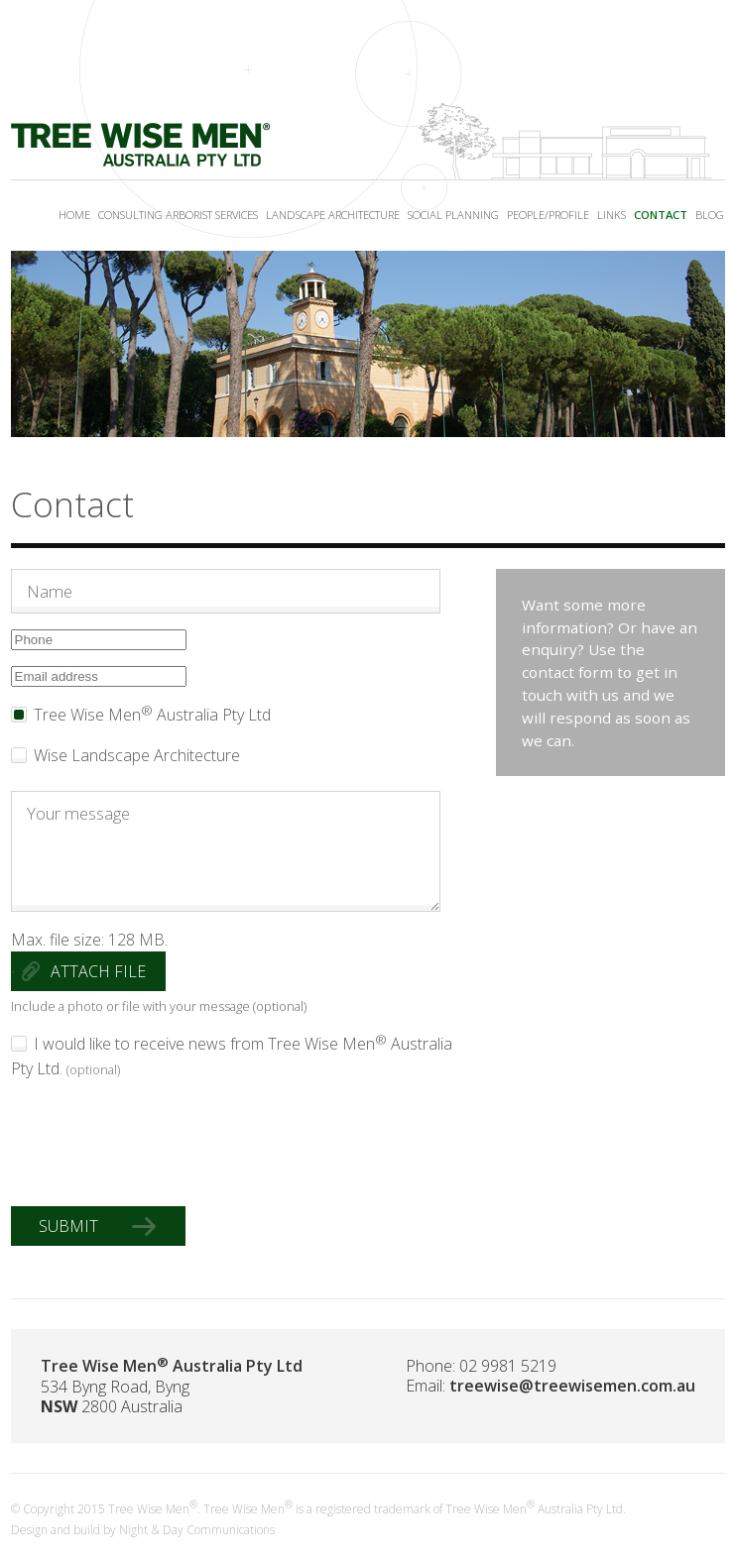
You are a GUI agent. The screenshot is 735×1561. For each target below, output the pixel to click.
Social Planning (453, 214)
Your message (226, 851)
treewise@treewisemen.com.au (572, 1385)
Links (611, 214)
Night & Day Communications (197, 1529)
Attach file (98, 971)
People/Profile (548, 214)
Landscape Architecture (333, 214)
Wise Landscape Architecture (137, 755)
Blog (709, 214)
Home (74, 214)
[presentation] (161, 1143)
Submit (76, 1226)
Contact (660, 214)
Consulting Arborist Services (178, 214)
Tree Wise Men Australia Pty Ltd (152, 714)
